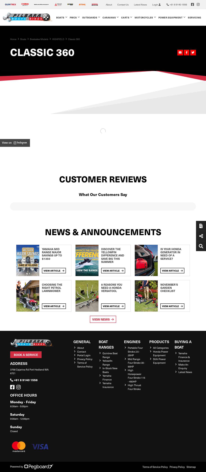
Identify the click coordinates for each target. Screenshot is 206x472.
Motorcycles (144, 17)
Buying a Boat (183, 344)
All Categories (161, 348)
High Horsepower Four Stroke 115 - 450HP (136, 375)
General (82, 341)
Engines (132, 341)
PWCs (73, 17)
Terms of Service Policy (85, 364)
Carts (125, 17)
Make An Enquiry (183, 366)
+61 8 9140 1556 (24, 380)
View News (103, 319)
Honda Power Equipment (160, 353)
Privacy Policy (84, 359)
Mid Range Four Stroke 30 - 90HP (136, 362)
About (109, 4)
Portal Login (84, 355)
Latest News (140, 4)
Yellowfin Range (107, 362)
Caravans (109, 17)
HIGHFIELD (58, 39)
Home (13, 39)
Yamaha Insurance (108, 385)
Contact (81, 351)
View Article (54, 270)
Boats (60, 17)
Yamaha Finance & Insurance (184, 357)
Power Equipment (170, 17)
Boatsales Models (39, 39)
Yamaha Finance (107, 377)
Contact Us (123, 4)
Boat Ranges (106, 344)
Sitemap (191, 467)
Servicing (194, 17)
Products (159, 341)
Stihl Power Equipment (159, 361)
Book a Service (26, 355)
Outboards (89, 17)
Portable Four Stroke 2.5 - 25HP (135, 351)
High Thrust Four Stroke (134, 387)
